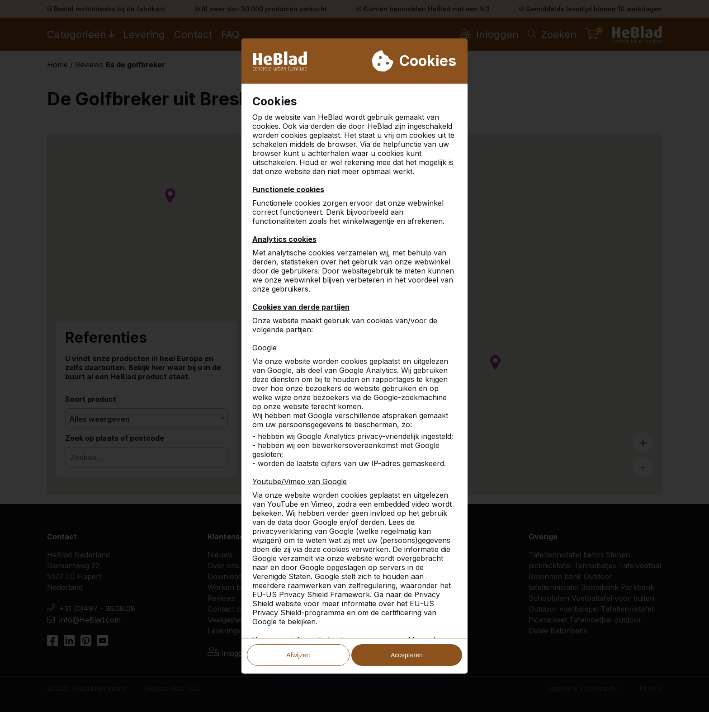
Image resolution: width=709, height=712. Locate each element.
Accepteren (407, 623)
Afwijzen (298, 623)
